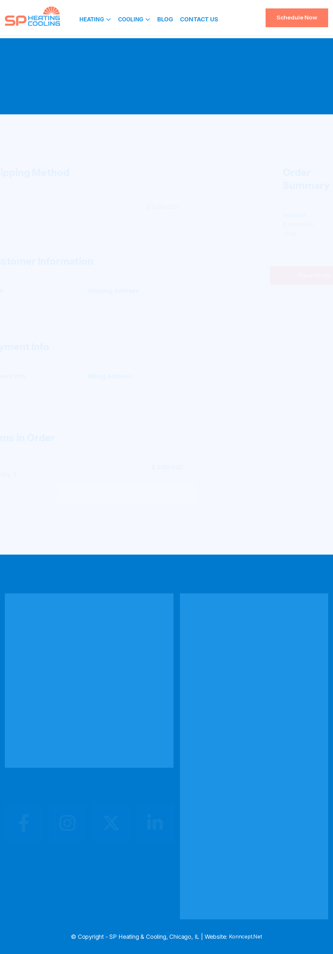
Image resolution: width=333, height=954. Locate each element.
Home (138, 92)
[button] (95, 19)
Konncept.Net (245, 936)
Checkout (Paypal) (177, 92)
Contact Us (199, 19)
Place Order (284, 275)
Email (25, 290)
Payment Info (37, 376)
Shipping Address (143, 290)
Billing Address (140, 376)
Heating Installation (219, 669)
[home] (32, 16)
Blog (165, 19)
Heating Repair (214, 684)
